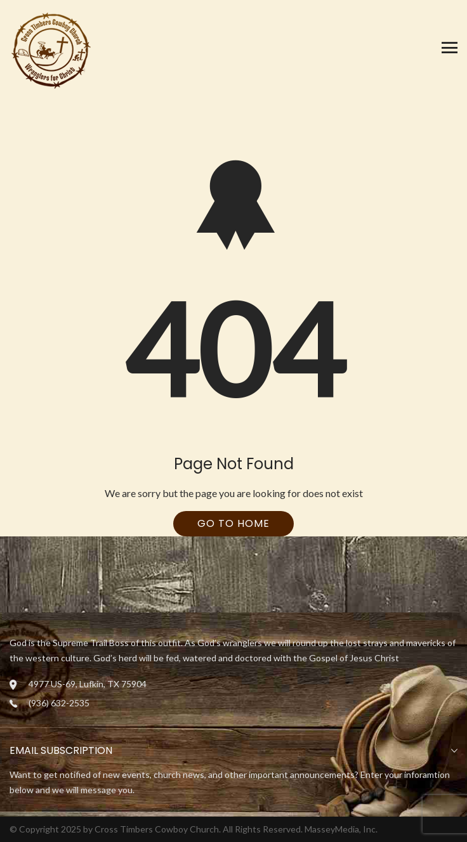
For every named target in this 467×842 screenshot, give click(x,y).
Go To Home (233, 523)
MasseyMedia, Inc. (341, 829)
